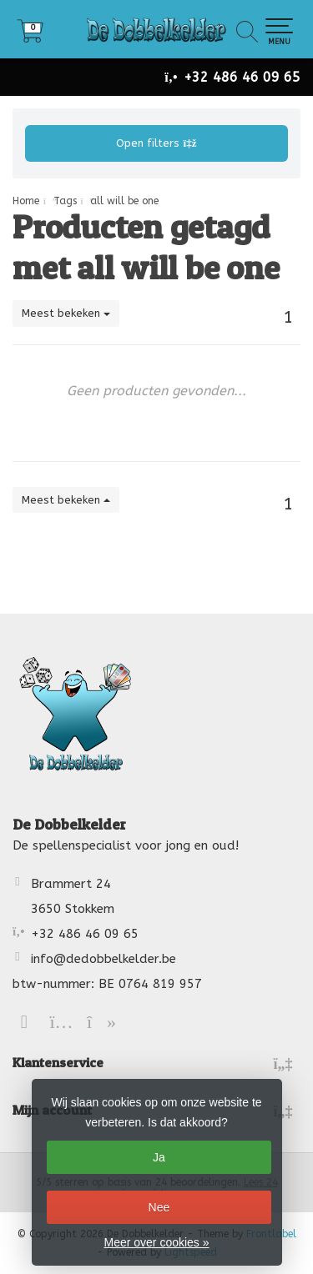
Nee (159, 1207)
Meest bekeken (66, 313)
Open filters (156, 143)
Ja (159, 1157)
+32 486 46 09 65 (242, 77)
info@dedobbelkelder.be (103, 958)
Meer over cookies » (156, 1242)
